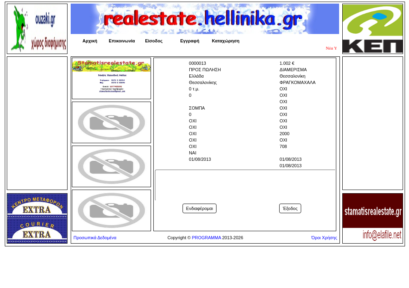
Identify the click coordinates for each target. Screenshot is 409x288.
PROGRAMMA (206, 237)
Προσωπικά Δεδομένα (94, 237)
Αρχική (90, 40)
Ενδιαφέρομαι (199, 208)
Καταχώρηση (226, 40)
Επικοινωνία (122, 40)
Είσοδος (154, 40)
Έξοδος (290, 208)
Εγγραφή (189, 40)
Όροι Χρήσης (324, 237)
